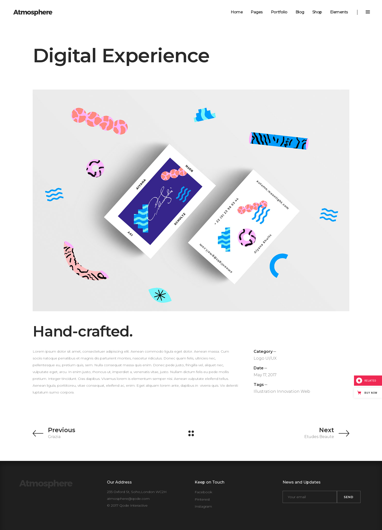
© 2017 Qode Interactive (127, 505)
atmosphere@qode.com (128, 498)
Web (305, 391)
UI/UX (271, 358)
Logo (259, 358)
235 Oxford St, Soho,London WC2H (137, 492)
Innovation (288, 391)
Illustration (265, 391)
